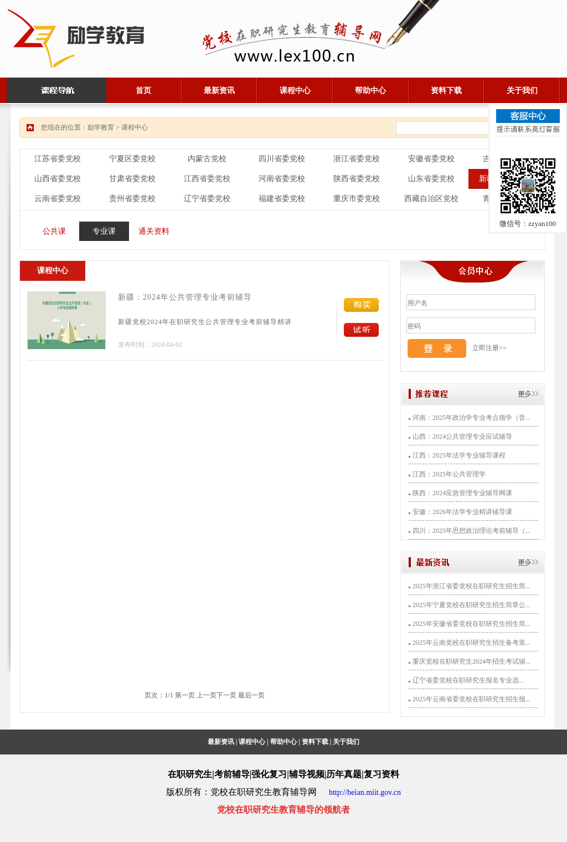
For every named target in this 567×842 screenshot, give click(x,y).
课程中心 (295, 90)
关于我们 (522, 90)
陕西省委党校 (356, 178)
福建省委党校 (282, 198)
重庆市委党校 (356, 198)
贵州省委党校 (132, 198)
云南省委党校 (57, 198)
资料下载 (446, 90)
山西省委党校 (57, 178)
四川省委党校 (282, 159)
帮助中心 (370, 90)
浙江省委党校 (356, 159)
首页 (143, 90)
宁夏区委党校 (132, 159)
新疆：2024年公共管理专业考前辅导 (185, 297)
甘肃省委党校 (132, 178)
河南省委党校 (282, 178)
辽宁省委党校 (207, 198)
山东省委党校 (431, 178)
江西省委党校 (207, 178)
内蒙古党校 (207, 159)
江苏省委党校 (57, 159)
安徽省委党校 (431, 159)
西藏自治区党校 (431, 198)
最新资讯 (219, 90)
